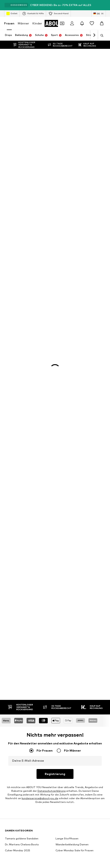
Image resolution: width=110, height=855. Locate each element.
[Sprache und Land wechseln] (99, 13)
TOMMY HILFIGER (16, 371)
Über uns (14, 554)
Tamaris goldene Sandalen (21, 258)
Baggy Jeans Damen (18, 276)
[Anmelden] (72, 23)
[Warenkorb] (101, 23)
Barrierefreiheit (71, 561)
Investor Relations (66, 554)
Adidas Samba (65, 306)
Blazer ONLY (63, 288)
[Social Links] (9, 424)
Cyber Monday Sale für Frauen (74, 270)
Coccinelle (11, 377)
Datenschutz (92, 554)
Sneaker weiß (64, 312)
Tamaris (61, 329)
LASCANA (11, 341)
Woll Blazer (63, 282)
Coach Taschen (65, 300)
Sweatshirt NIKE (15, 312)
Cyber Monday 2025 (17, 270)
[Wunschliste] (91, 23)
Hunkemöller (12, 383)
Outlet (11, 13)
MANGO (61, 335)
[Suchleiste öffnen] (100, 35)
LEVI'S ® (61, 347)
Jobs (45, 554)
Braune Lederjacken (68, 294)
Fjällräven (61, 377)
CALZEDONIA (64, 353)
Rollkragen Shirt (15, 300)
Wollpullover (63, 276)
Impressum (47, 561)
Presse (31, 554)
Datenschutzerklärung (52, 211)
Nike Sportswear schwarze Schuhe (26, 294)
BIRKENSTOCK (14, 365)
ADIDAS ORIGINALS (17, 353)
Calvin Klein (12, 359)
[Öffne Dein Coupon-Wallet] (62, 23)
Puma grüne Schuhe (17, 282)
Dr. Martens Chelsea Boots (22, 264)
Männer (23, 23)
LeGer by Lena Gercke (69, 383)
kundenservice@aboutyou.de (40, 218)
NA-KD (9, 347)
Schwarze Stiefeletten (19, 288)
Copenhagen (64, 341)
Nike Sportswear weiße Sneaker (25, 306)
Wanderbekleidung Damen (72, 264)
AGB (31, 561)
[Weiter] (94, 35)
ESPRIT (60, 371)
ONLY (8, 329)
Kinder (37, 23)
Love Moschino (65, 359)
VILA (8, 335)
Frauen (9, 23)
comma (60, 365)
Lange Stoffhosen (67, 258)
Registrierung (55, 194)
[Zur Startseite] (27, 409)
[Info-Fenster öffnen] (105, 5)
